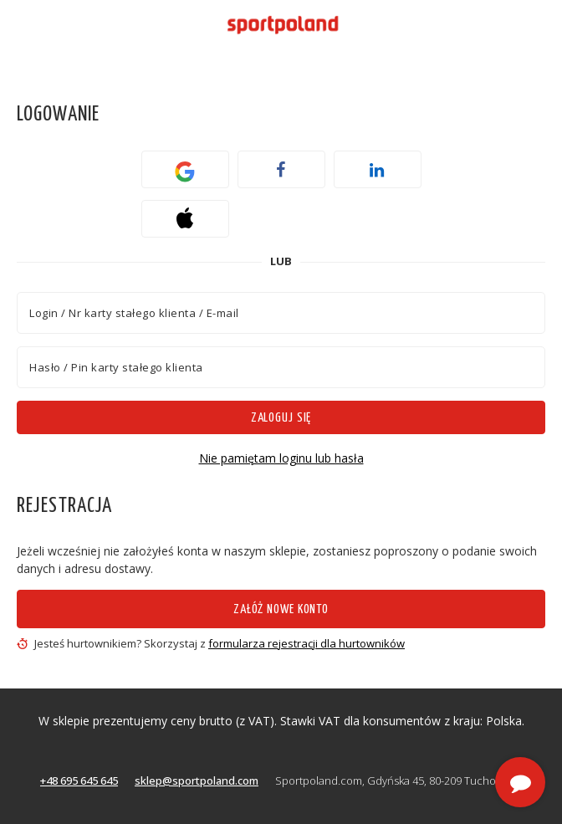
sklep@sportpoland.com (196, 780)
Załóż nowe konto (281, 609)
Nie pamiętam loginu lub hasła (281, 458)
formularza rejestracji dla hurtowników (306, 643)
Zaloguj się (281, 418)
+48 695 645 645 (79, 780)
